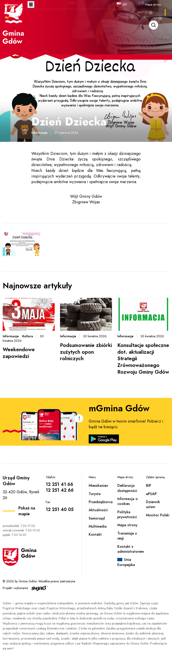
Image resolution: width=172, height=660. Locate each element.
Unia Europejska (126, 562)
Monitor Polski (157, 515)
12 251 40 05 (59, 509)
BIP (125, 4)
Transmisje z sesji (127, 536)
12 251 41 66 (59, 484)
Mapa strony (153, 4)
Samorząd (97, 518)
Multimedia (98, 526)
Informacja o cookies (127, 501)
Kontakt (95, 534)
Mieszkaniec (98, 485)
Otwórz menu (31, 4)
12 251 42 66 (60, 490)
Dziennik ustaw (153, 504)
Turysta (95, 493)
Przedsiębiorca (101, 501)
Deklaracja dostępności (127, 488)
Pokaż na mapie (26, 511)
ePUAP (151, 493)
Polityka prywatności (127, 514)
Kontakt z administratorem (130, 549)
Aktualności (98, 510)
